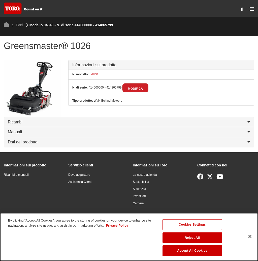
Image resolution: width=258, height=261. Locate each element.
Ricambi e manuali (16, 175)
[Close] (249, 236)
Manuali (129, 132)
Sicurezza (139, 189)
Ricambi (129, 122)
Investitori (139, 196)
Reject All (192, 238)
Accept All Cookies (192, 250)
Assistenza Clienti (80, 182)
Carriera (138, 203)
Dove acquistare (79, 175)
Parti (17, 25)
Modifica (135, 89)
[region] (129, 237)
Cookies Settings (192, 224)
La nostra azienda (145, 175)
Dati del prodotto (129, 142)
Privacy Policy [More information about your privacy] (117, 225)
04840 (93, 74)
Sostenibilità (141, 182)
